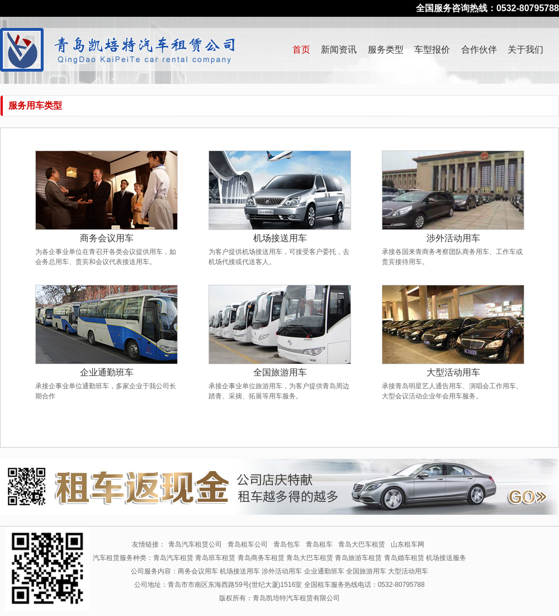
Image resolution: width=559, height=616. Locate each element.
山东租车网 (407, 544)
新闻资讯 (339, 49)
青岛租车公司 (248, 544)
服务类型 (386, 49)
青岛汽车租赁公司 (195, 544)
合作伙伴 (479, 49)
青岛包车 (286, 544)
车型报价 (432, 49)
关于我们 (525, 49)
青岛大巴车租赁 (361, 544)
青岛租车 (319, 544)
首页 (301, 49)
